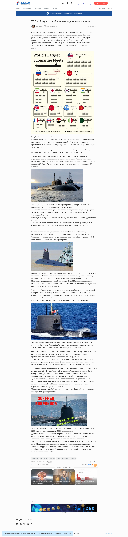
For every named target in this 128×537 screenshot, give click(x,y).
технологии (54, 26)
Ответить (86, 462)
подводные (67, 458)
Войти (84, 3)
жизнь (47, 458)
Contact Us (107, 534)
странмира (76, 458)
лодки (60, 458)
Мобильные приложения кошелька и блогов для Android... (64, 13)
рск (42, 458)
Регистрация (101, 3)
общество (53, 458)
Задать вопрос (105, 8)
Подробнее (64, 512)
